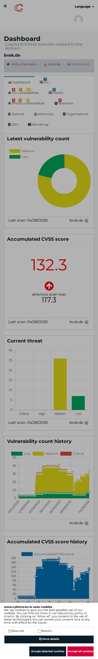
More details (49, 639)
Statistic (45, 631)
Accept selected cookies (47, 651)
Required (16, 631)
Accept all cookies (80, 651)
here (77, 619)
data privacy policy (70, 613)
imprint (9, 616)
